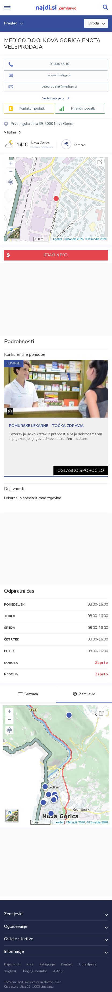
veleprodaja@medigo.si (59, 86)
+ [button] (11, 164)
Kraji (30, 964)
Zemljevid (84, 694)
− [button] (11, 172)
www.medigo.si (59, 75)
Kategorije (47, 964)
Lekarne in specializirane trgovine (32, 498)
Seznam (28, 694)
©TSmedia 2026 (96, 239)
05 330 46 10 (59, 64)
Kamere (79, 145)
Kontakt (67, 964)
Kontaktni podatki (32, 108)
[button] (11, 182)
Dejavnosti (12, 964)
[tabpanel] (56, 417)
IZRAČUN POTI (56, 255)
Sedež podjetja (53, 98)
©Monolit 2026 (74, 239)
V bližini (10, 132)
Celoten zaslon (100, 162)
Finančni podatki (83, 108)
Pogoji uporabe (35, 971)
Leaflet (57, 239)
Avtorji (58, 971)
